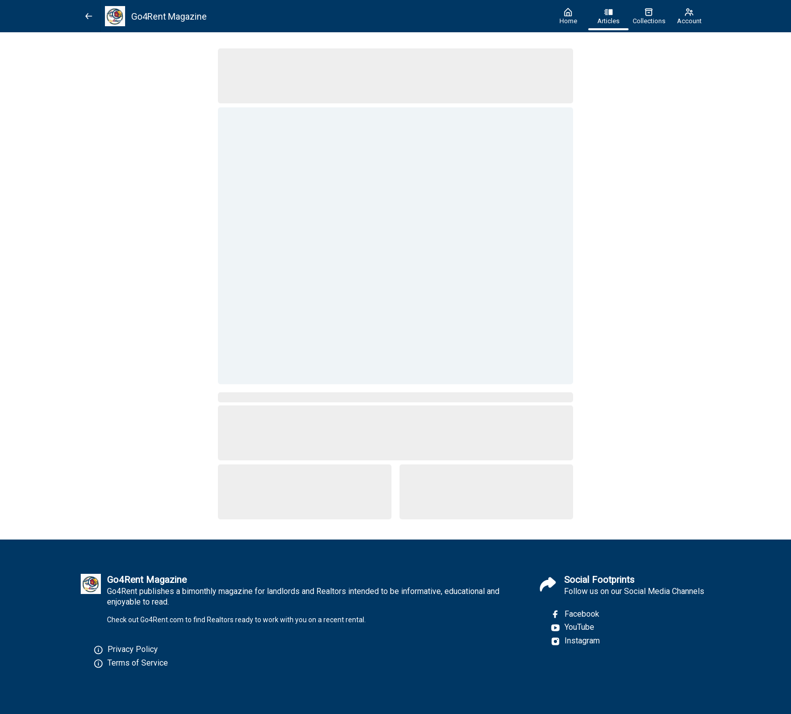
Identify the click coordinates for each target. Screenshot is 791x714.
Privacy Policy (132, 649)
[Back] (89, 16)
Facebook (574, 614)
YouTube (572, 627)
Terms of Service (137, 663)
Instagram (575, 641)
